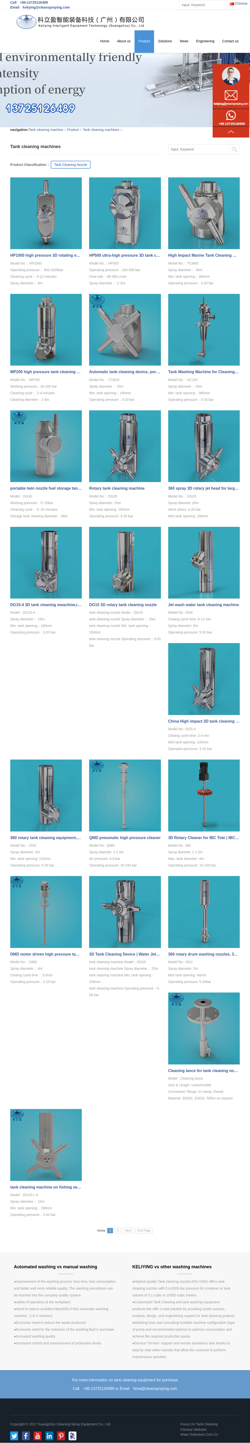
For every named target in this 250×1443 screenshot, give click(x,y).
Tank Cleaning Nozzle (70, 165)
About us (123, 41)
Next (128, 1230)
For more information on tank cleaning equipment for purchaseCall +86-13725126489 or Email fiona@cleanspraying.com (125, 1384)
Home (104, 41)
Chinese (239, 3)
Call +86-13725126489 (29, 2)
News (184, 41)
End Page (143, 1230)
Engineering (205, 41)
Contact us (230, 41)
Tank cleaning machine (46, 130)
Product (144, 41)
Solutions (165, 41)
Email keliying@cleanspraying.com (40, 7)
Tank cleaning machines (101, 130)
